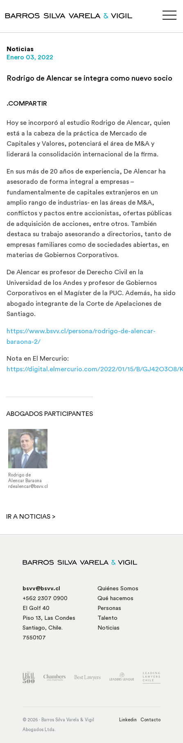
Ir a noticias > (30, 516)
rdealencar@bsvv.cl (28, 488)
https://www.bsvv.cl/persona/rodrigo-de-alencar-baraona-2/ (81, 336)
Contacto (150, 720)
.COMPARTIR (27, 103)
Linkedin (128, 720)
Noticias (108, 628)
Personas (109, 608)
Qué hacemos (115, 598)
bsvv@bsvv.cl (41, 589)
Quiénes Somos (117, 589)
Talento (107, 618)
